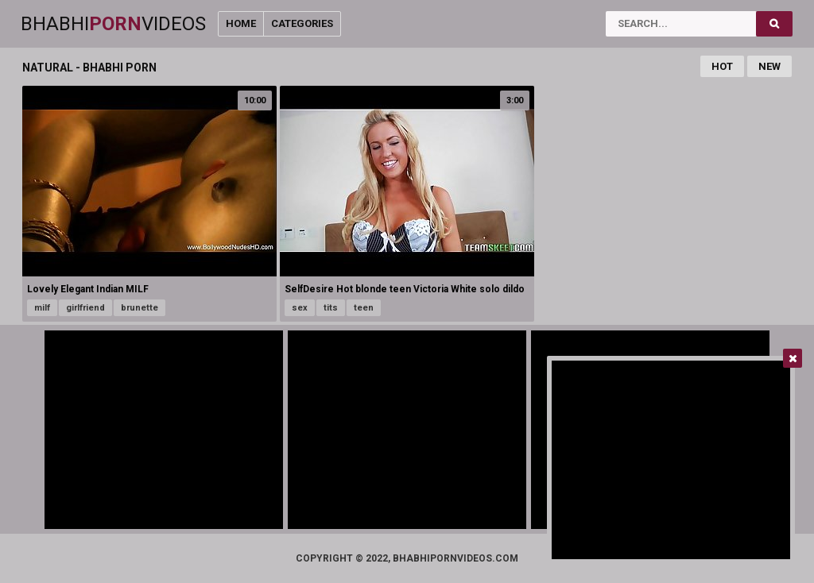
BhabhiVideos (113, 24)
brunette (139, 308)
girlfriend (85, 308)
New (769, 66)
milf (42, 308)
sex (300, 308)
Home (241, 23)
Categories (302, 23)
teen (364, 308)
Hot (722, 66)
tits (331, 308)
